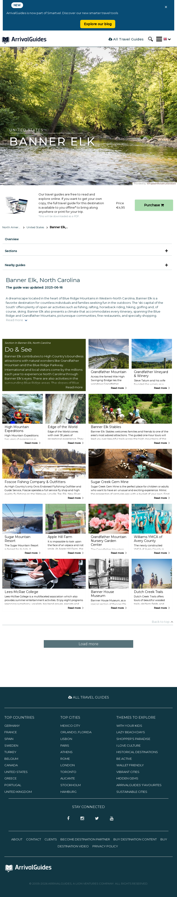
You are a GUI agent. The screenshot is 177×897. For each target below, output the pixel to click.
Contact (33, 839)
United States (35, 227)
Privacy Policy (105, 846)
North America (12, 227)
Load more (88, 644)
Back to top (161, 621)
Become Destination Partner (85, 839)
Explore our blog (98, 24)
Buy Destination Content (135, 839)
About (16, 839)
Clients (50, 839)
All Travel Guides (126, 39)
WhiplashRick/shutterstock (161, 183)
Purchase (154, 205)
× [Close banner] (166, 7)
